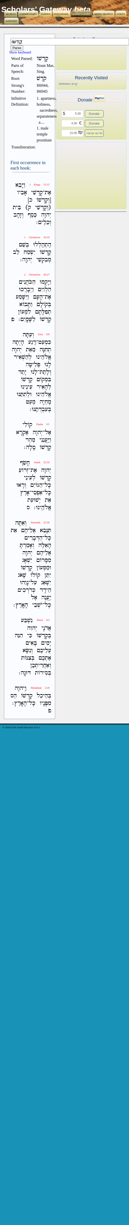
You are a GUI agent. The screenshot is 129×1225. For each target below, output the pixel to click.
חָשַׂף (25, 463)
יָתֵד (22, 372)
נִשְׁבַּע (26, 621)
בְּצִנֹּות (27, 658)
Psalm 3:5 (42, 424)
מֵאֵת (30, 350)
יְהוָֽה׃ (26, 260)
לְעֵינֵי (29, 478)
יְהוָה (46, 215)
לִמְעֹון (24, 312)
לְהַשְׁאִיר (23, 357)
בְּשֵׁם (24, 245)
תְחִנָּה (45, 350)
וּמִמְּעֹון (43, 568)
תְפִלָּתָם (43, 312)
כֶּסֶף (32, 215)
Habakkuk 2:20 (40, 687)
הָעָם (38, 297)
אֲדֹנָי (46, 628)
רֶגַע (32, 342)
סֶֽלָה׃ (29, 447)
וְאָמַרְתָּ (27, 545)
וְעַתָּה (28, 335)
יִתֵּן (47, 575)
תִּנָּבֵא (45, 530)
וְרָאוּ (21, 485)
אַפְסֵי (37, 493)
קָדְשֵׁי (37, 192)
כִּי (29, 635)
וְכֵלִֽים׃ (43, 222)
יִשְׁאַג (46, 583)
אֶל (48, 432)
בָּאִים (31, 643)
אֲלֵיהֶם (28, 530)
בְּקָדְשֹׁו (43, 635)
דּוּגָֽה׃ (25, 673)
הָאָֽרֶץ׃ (20, 605)
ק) (28, 207)
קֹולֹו (35, 575)
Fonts (121, 14)
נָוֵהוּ (24, 583)
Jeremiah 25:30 (40, 522)
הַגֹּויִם (36, 485)
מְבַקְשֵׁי (43, 260)
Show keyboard (20, 52)
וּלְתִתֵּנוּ (24, 394)
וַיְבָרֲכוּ (26, 289)
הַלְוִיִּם (44, 289)
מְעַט (30, 402)
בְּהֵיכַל (44, 696)
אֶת (48, 192)
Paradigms (61, 14)
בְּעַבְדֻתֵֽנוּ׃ (40, 409)
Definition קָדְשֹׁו (68, 83)
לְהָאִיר (44, 387)
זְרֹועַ (23, 470)
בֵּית (17, 207)
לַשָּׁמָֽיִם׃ (26, 319)
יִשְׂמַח (29, 252)
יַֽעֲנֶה (46, 597)
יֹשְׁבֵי (37, 605)
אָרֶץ (24, 493)
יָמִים (46, 643)
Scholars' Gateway (36, 9)
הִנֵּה (19, 635)
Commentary (28, 14)
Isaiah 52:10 (41, 462)
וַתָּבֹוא (25, 304)
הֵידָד (45, 590)
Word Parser (81, 14)
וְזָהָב (18, 215)
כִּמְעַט (44, 342)
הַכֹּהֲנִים (27, 282)
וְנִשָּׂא (28, 650)
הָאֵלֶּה (44, 545)
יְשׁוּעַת (34, 500)
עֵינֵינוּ (26, 387)
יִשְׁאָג (27, 560)
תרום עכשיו (95, 133)
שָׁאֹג (22, 575)
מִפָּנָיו (45, 703)
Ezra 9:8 (44, 334)
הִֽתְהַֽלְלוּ (42, 245)
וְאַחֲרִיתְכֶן (40, 665)
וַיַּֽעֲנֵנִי (45, 440)
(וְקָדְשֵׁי (43, 207)
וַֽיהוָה (20, 688)
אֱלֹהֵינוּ (43, 357)
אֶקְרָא (22, 432)
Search (10, 14)
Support (11, 21)
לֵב (16, 252)
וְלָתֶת (45, 372)
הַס (13, 696)
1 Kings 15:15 (39, 184)
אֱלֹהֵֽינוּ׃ (42, 507)
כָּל (48, 485)
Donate (94, 114)
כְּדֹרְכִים (26, 590)
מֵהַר (30, 440)
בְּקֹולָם (44, 304)
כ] (30, 200)
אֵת (48, 500)
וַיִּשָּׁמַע (22, 297)
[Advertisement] (84, 175)
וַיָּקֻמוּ (45, 282)
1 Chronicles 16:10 (36, 237)
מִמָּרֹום (43, 560)
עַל (34, 583)
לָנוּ (47, 364)
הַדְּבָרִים (33, 538)
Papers (45, 14)
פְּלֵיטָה (33, 364)
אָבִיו (22, 192)
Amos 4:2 (43, 620)
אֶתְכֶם (45, 658)
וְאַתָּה (20, 523)
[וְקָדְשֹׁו (43, 200)
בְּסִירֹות (43, 673)
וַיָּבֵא (20, 185)
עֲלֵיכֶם (44, 650)
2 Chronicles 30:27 (36, 274)
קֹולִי (27, 425)
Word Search (103, 14)
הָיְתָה (18, 342)
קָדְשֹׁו (45, 252)
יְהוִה (32, 628)
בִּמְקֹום (44, 379)
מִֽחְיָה (45, 402)
